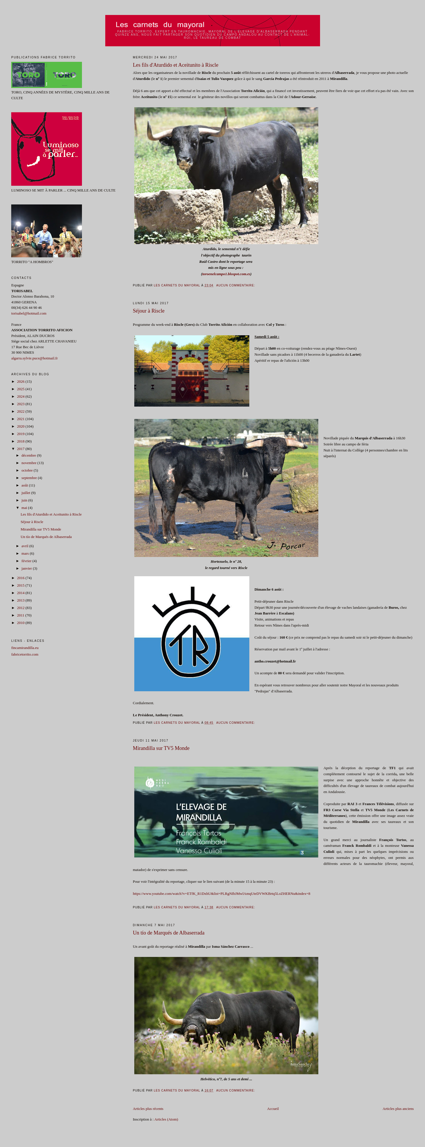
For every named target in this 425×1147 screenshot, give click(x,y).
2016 (21, 578)
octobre (28, 470)
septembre (30, 478)
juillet (26, 493)
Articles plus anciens (398, 1108)
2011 (21, 615)
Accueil (273, 1108)
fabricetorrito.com (24, 654)
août (25, 485)
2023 (21, 404)
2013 (21, 600)
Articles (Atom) (166, 1119)
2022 (21, 411)
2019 (21, 434)
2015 (21, 585)
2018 (21, 441)
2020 (21, 426)
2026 (21, 381)
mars (26, 553)
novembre (29, 463)
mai (25, 507)
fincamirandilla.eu (25, 648)
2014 (21, 593)
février (27, 561)
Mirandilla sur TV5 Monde (161, 748)
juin (25, 500)
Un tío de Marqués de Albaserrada (168, 933)
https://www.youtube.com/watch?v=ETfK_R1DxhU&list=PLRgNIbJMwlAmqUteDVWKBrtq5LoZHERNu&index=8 (221, 893)
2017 (21, 449)
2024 (21, 396)
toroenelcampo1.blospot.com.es (226, 274)
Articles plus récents (148, 1108)
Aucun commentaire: (236, 285)
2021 (21, 419)
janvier (27, 568)
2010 (21, 623)
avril (25, 546)
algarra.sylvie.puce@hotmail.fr (34, 358)
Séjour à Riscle (148, 311)
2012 (21, 608)
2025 (21, 389)
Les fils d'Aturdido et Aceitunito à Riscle (175, 65)
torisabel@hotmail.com (28, 313)
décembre (29, 455)
